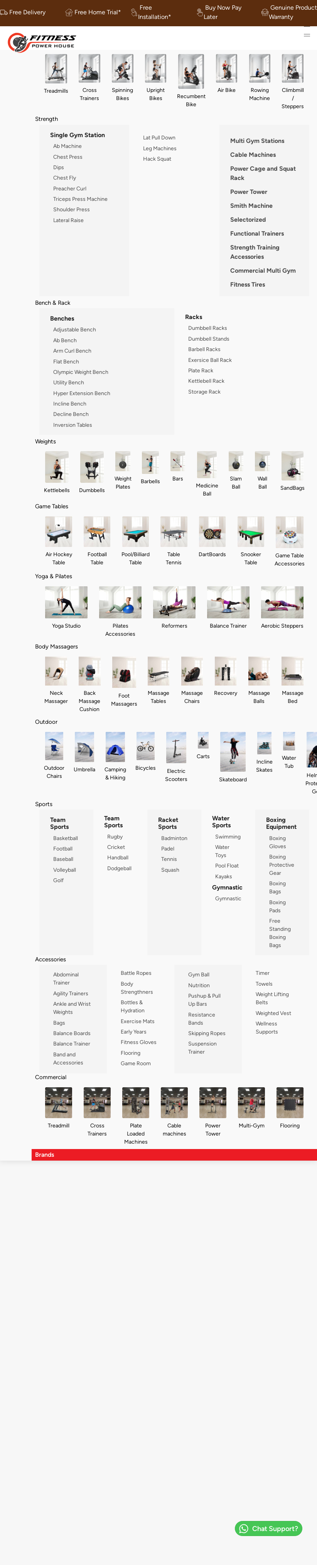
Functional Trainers (257, 233)
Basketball (65, 838)
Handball (117, 857)
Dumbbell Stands (208, 339)
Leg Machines (160, 148)
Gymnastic (228, 898)
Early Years (134, 1032)
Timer (263, 973)
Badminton (174, 838)
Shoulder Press (71, 209)
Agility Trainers (70, 993)
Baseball (63, 859)
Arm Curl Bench (72, 351)
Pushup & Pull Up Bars (204, 1000)
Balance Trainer (71, 1044)
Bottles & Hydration (133, 1006)
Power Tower (248, 191)
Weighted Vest (273, 1013)
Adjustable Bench (74, 329)
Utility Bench (68, 382)
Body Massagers (56, 646)
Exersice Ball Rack (210, 360)
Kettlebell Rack (206, 381)
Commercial (50, 1077)
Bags (59, 1023)
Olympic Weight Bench (80, 372)
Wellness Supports (267, 1027)
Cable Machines (253, 154)
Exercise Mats (138, 1021)
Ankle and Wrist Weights (72, 1008)
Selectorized (248, 219)
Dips (58, 167)
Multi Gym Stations (257, 140)
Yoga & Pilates (53, 576)
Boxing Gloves (277, 842)
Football (63, 848)
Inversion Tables (72, 425)
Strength (46, 118)
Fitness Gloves (139, 1042)
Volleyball (64, 870)
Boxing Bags (277, 887)
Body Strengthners (137, 988)
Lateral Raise (68, 220)
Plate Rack (200, 370)
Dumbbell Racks (207, 328)
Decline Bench (71, 414)
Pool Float (227, 865)
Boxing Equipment (281, 823)
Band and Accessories (68, 1058)
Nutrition (199, 985)
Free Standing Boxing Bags (280, 933)
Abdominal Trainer (66, 978)
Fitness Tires (247, 284)
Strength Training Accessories (255, 252)
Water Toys (222, 851)
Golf (58, 880)
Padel (167, 848)
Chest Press (68, 157)
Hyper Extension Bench (81, 393)
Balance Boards (72, 1033)
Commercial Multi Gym (263, 270)
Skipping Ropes (207, 1033)
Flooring (130, 1053)
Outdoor (46, 721)
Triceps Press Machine (80, 199)
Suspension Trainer (202, 1048)
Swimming (228, 836)
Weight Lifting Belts (272, 998)
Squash (170, 870)
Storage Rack (204, 392)
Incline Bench (69, 404)
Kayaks (223, 876)
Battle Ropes (136, 973)
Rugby (115, 836)
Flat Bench (66, 361)
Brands (44, 1154)
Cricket (116, 847)
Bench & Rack (52, 302)
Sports (43, 804)
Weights (45, 441)
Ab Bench (65, 340)
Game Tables (51, 506)
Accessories (50, 959)
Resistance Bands (201, 1019)
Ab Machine (67, 146)
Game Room (136, 1063)
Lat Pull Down (159, 137)
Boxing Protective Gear (281, 865)
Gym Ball (198, 974)
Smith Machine (251, 205)
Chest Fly (64, 178)
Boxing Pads (277, 906)
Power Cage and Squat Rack (263, 173)
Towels (264, 984)
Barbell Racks (204, 349)
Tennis (169, 859)
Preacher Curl (69, 188)
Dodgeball (119, 868)
